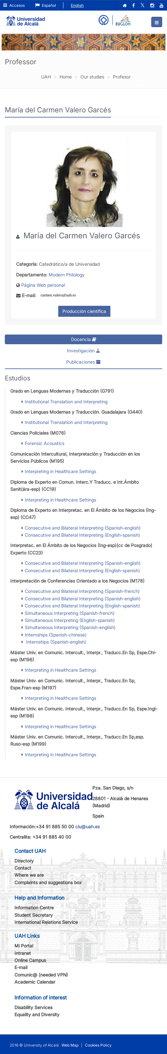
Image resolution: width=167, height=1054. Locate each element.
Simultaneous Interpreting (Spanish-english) (70, 627)
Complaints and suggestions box (48, 882)
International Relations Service (46, 922)
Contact (22, 868)
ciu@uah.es (87, 826)
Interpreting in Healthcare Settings (60, 471)
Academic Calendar (34, 982)
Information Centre (34, 907)
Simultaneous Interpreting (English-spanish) (70, 620)
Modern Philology (67, 274)
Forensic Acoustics (44, 443)
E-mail (20, 967)
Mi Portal (23, 945)
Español (45, 5)
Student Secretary (33, 915)
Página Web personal (43, 285)
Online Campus (30, 960)
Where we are (29, 875)
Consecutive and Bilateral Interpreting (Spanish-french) (82, 591)
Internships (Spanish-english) (55, 642)
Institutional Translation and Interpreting (66, 401)
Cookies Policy (98, 1045)
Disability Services (33, 1007)
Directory (24, 860)
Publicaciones (83, 362)
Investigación (83, 350)
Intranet (22, 953)
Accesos (14, 5)
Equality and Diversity (37, 1014)
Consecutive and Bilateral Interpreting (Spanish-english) (83, 528)
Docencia (83, 339)
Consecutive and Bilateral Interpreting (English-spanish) (82, 535)
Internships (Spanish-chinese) (56, 634)
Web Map (70, 1045)
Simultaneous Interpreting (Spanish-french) (70, 613)
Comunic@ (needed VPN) (41, 974)
